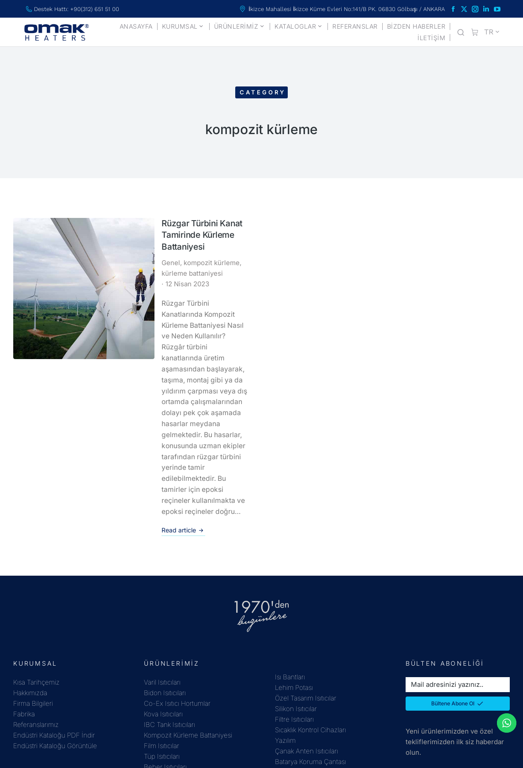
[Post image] (42, 249)
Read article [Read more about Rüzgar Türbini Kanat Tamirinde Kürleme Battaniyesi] (107, 404)
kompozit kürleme (135, 254)
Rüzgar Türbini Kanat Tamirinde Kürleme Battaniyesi (149, 232)
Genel (94, 254)
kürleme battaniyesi (197, 254)
